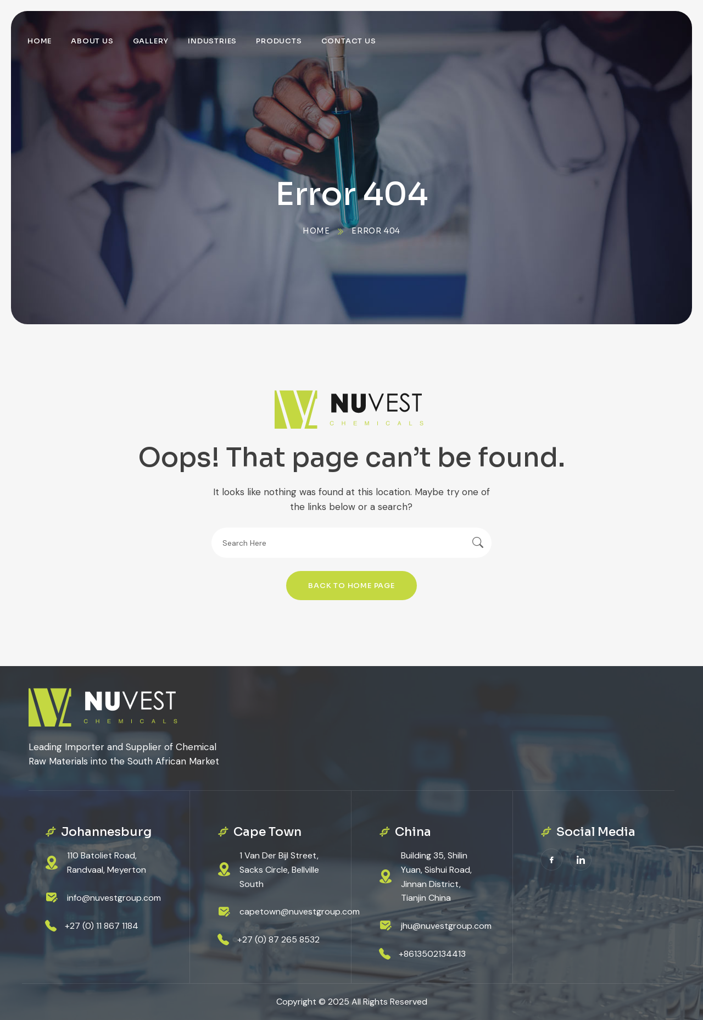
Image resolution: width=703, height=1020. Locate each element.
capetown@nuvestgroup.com (299, 911)
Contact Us (348, 41)
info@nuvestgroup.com (114, 897)
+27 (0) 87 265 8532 (278, 939)
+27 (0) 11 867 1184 (101, 926)
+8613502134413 (432, 954)
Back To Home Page (351, 585)
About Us (92, 41)
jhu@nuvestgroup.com (446, 926)
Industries (212, 41)
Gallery (151, 41)
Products (279, 41)
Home (39, 41)
